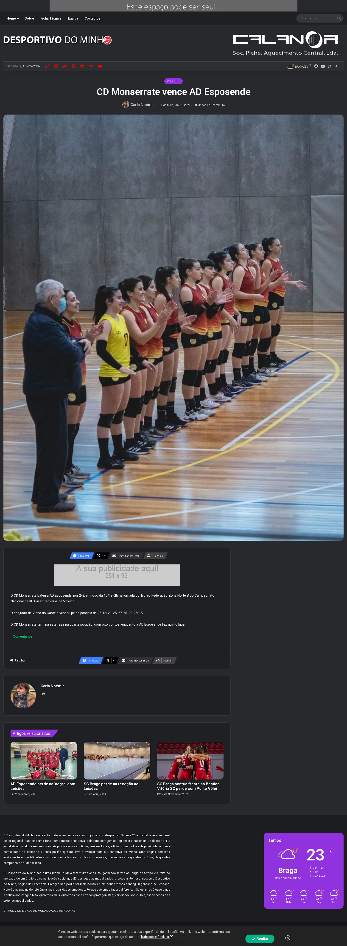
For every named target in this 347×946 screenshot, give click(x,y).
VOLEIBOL (173, 81)
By (211, 930)
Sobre (29, 18)
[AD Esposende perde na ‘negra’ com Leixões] (44, 760)
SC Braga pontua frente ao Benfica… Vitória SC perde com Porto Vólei (189, 786)
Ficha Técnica (51, 18)
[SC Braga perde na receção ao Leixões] (117, 760)
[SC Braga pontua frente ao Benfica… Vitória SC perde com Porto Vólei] (190, 760)
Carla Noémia (142, 104)
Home (11, 18)
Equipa (73, 18)
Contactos (93, 18)
